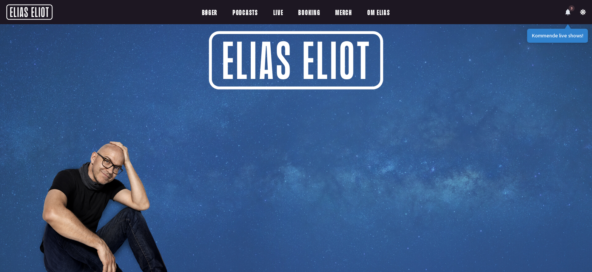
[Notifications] (568, 12)
